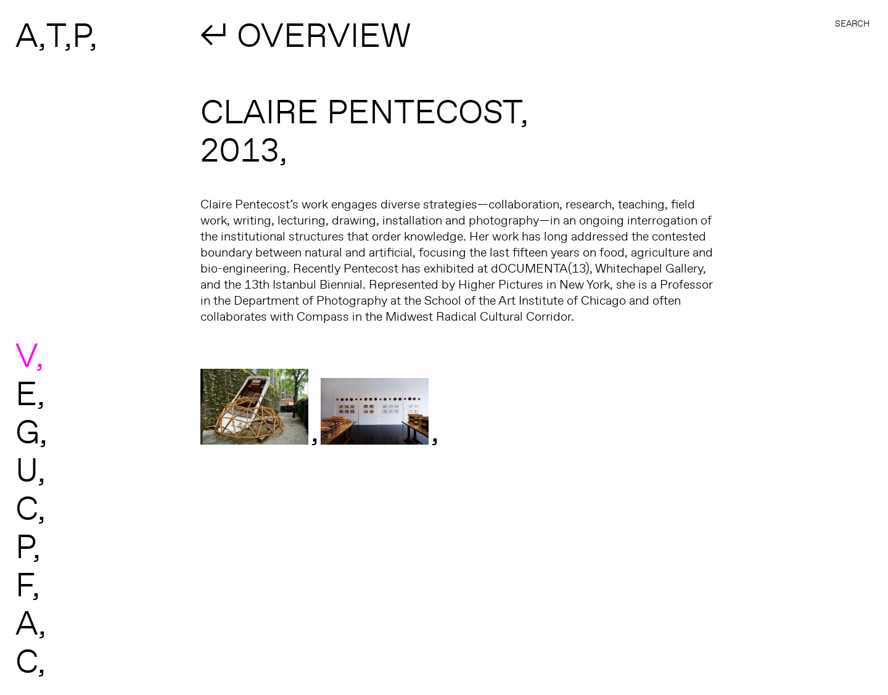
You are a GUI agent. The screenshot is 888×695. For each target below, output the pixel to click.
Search (852, 23)
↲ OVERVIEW (305, 34)
